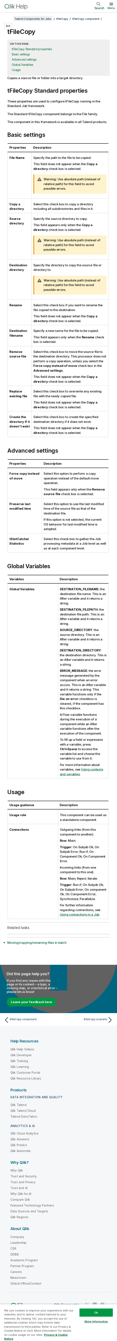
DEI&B (14, 1254)
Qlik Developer (21, 1055)
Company (17, 1237)
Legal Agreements (22, 1315)
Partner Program (22, 1266)
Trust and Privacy (22, 1182)
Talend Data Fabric (23, 1116)
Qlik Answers (19, 1139)
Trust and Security (23, 1176)
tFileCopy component (85, 18)
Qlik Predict (18, 1145)
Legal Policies (76, 1315)
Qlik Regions (19, 1217)
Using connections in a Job (79, 914)
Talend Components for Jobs (32, 18)
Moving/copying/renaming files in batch (37, 943)
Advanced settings (24, 59)
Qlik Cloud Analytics (24, 1133)
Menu (111, 8)
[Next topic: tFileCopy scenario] (87, 1020)
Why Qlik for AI (20, 1193)
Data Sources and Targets (29, 1211)
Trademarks (80, 1321)
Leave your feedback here (31, 1002)
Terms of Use (56, 1321)
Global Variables (22, 64)
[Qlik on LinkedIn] (95, 1304)
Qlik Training (19, 1061)
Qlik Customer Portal (25, 1072)
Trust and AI (19, 1188)
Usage (16, 70)
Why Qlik (16, 1170)
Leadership (18, 1242)
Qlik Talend (18, 1105)
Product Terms (50, 1315)
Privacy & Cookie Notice (25, 1321)
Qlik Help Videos (22, 1049)
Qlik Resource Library (25, 1078)
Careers (16, 1272)
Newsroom (18, 1277)
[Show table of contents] (8, 19)
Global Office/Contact (25, 1283)
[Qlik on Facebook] (102, 1304)
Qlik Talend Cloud (23, 1110)
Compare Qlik (20, 1199)
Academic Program (24, 1260)
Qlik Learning (19, 1066)
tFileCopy (62, 18)
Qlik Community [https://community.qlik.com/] (66, 1305)
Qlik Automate (20, 1151)
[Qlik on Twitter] (87, 1304)
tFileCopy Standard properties (32, 49)
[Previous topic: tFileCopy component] (30, 1020)
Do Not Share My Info (23, 1327)
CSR (13, 1248)
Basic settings (21, 54)
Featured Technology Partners (32, 1205)
